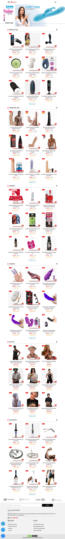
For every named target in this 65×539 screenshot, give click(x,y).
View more (32, 103)
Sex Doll (11, 342)
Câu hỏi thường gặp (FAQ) (39, 528)
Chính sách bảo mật (12, 526)
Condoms (12, 264)
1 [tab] (31, 25)
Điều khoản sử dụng (12, 524)
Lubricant (12, 186)
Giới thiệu (10, 528)
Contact (10, 530)
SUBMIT (47, 505)
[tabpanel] (32, 15)
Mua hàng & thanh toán (39, 526)
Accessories (13, 420)
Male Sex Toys (13, 30)
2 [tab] (33, 25)
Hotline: (13, 518)
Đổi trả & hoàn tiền (37, 530)
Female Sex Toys (14, 108)
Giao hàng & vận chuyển (39, 524)
